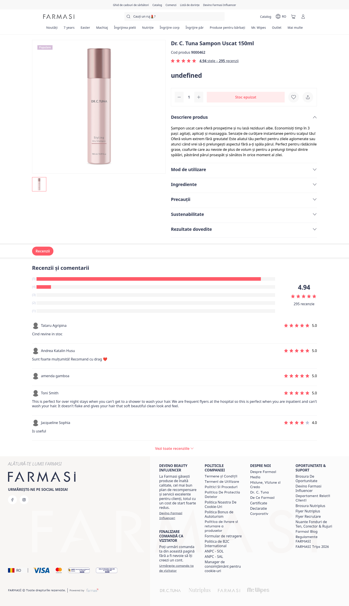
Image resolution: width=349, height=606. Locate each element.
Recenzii (43, 251)
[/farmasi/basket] (293, 16)
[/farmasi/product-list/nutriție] (148, 29)
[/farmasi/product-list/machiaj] (102, 29)
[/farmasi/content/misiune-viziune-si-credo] (269, 484)
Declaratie (258, 508)
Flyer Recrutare (308, 516)
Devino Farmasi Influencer (308, 488)
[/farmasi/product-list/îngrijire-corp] (170, 29)
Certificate (258, 503)
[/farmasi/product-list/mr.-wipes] (258, 29)
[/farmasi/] (58, 16)
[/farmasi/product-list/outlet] (276, 29)
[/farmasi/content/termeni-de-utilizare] (222, 481)
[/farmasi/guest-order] (178, 568)
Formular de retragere (223, 536)
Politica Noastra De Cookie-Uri (220, 504)
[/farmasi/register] (171, 4)
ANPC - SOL (214, 551)
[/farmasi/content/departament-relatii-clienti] (314, 498)
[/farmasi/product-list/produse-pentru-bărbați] (227, 29)
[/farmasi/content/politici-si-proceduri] (221, 487)
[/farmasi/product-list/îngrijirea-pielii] (125, 29)
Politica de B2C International (217, 543)
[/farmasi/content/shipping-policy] (223, 526)
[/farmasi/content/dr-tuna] (259, 492)
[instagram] (24, 499)
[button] (17, 570)
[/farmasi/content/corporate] (259, 514)
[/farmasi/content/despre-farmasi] (263, 472)
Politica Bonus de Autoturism (219, 514)
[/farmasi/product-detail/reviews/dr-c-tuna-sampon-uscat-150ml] (174, 448)
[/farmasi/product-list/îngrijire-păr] (195, 29)
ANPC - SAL (214, 556)
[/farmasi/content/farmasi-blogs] (307, 531)
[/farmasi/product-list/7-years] (69, 29)
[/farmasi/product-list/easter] (85, 29)
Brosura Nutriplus (310, 506)
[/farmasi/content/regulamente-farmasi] (314, 539)
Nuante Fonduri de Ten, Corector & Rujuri (314, 524)
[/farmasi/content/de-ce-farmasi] (262, 497)
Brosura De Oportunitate (306, 478)
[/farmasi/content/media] (255, 477)
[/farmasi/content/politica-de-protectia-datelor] (223, 494)
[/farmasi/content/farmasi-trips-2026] (312, 547)
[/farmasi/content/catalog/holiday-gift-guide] (130, 4)
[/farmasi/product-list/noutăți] (52, 29)
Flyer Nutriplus (308, 511)
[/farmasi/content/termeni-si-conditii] (221, 476)
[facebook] (12, 499)
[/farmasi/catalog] (157, 4)
